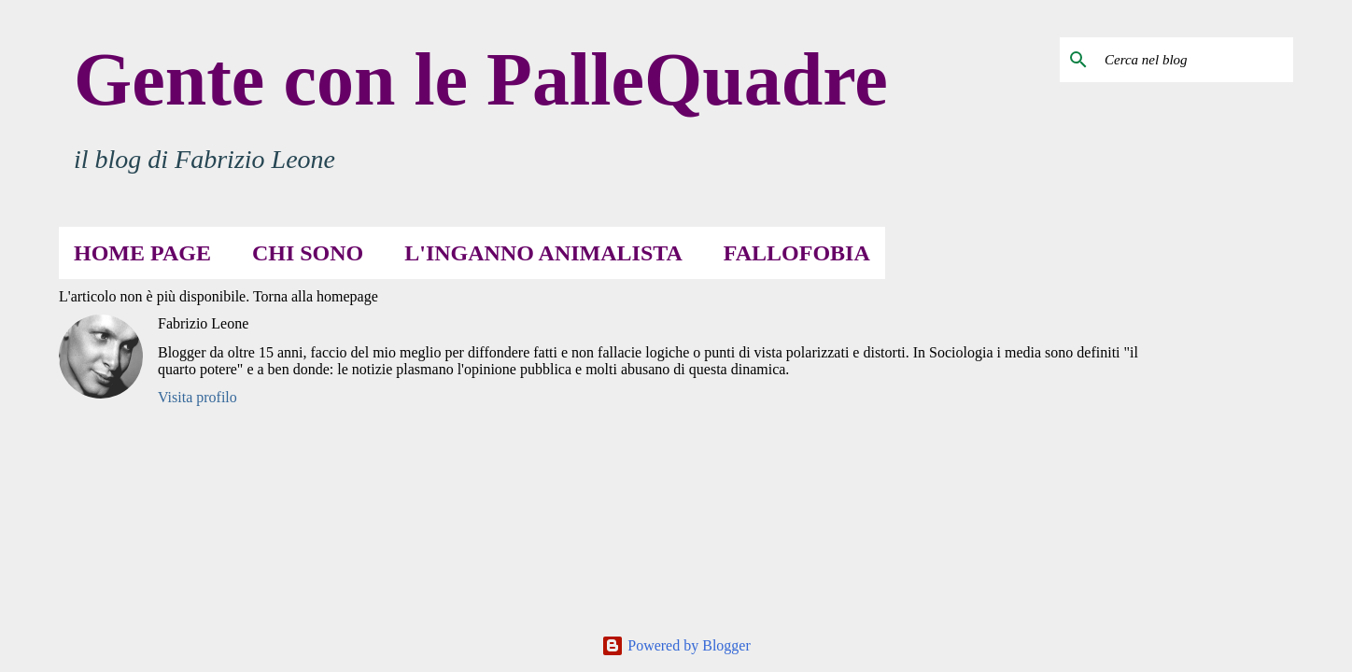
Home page (142, 253)
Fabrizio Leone (203, 323)
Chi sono (307, 253)
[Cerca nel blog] (1195, 59)
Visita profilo (197, 397)
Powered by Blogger (676, 645)
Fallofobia (797, 253)
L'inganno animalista (543, 253)
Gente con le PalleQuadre (481, 79)
